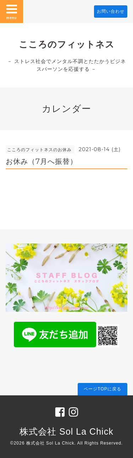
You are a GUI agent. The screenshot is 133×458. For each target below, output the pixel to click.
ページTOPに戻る (102, 389)
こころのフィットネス (67, 44)
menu (11, 11)
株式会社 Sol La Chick (66, 431)
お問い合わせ (110, 11)
